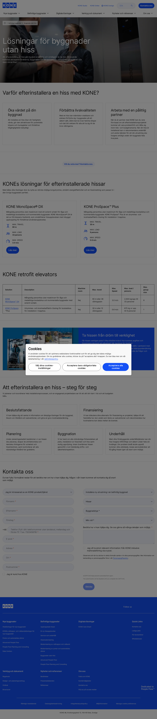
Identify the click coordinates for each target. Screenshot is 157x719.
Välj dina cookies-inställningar (44, 366)
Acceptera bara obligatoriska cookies (81, 366)
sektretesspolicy (51, 359)
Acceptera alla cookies (115, 366)
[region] (78, 359)
